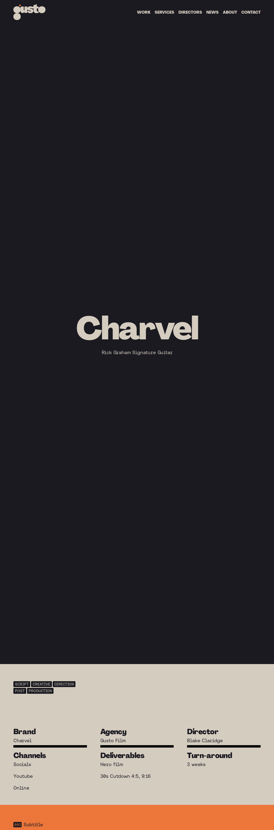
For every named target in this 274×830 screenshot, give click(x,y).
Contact (251, 12)
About (230, 12)
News (212, 12)
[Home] (29, 12)
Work (143, 12)
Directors (190, 12)
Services (164, 12)
